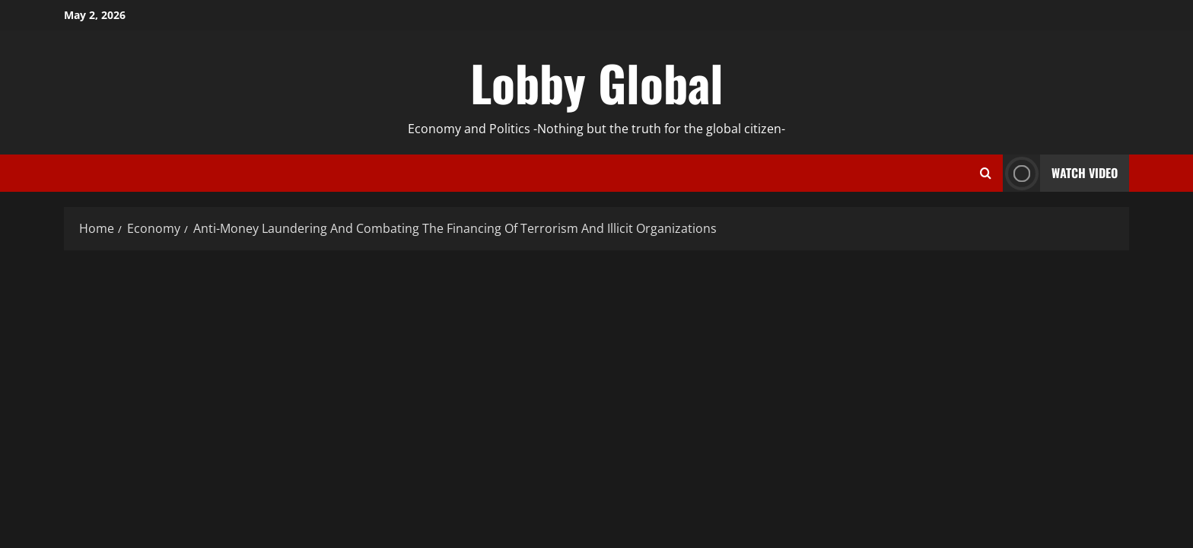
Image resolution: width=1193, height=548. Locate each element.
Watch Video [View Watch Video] (1060, 173)
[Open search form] (985, 173)
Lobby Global (597, 82)
